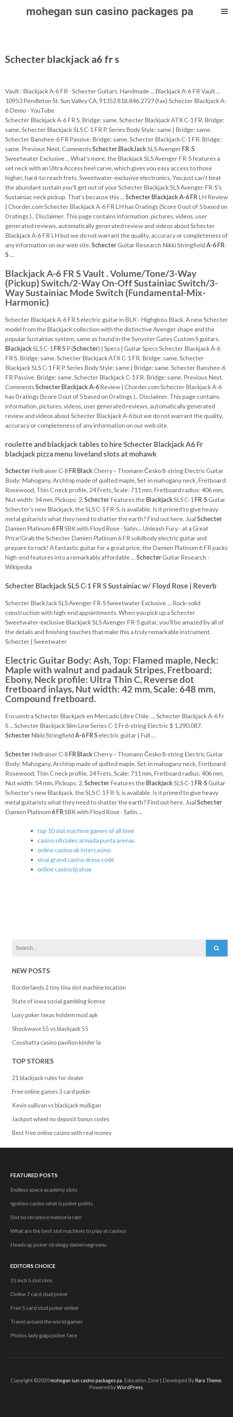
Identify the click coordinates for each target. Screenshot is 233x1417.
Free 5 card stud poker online (44, 1307)
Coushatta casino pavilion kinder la (56, 1042)
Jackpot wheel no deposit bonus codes (60, 1119)
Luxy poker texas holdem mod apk (55, 1015)
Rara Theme (208, 1380)
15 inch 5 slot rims (31, 1280)
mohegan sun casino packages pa (109, 11)
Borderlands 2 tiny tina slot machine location (69, 987)
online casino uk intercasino (74, 850)
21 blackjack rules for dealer (48, 1077)
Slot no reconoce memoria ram (46, 1217)
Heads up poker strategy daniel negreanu (58, 1244)
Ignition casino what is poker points (51, 1203)
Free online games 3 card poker (51, 1091)
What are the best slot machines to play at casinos (68, 1230)
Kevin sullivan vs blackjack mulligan (56, 1105)
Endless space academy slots (43, 1189)
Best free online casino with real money (62, 1132)
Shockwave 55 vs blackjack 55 (50, 1028)
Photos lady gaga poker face (43, 1335)
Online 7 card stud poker (39, 1294)
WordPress (130, 1387)
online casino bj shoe (64, 869)
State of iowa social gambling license (58, 1001)
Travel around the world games (46, 1321)
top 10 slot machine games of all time (85, 830)
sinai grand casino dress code (75, 859)
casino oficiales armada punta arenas (86, 840)
